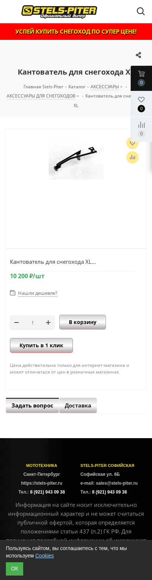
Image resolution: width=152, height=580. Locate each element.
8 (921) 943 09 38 (47, 492)
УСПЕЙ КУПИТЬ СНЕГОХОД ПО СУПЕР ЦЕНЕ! (76, 31)
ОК (14, 569)
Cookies (44, 556)
